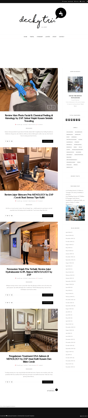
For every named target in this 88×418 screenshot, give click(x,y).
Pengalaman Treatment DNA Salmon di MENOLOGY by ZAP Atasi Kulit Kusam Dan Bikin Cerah (28, 359)
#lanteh (68, 149)
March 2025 (69, 250)
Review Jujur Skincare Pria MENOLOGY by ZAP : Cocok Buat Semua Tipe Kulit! (29, 196)
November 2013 (69, 360)
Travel (32, 36)
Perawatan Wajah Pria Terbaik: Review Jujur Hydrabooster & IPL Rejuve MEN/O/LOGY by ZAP (29, 272)
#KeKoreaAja (69, 144)
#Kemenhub (69, 147)
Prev (49, 107)
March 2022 (69, 293)
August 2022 (69, 284)
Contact (61, 36)
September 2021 (69, 305)
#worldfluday (70, 167)
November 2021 (69, 299)
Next (53, 107)
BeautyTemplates (13, 415)
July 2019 (68, 354)
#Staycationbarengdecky (72, 159)
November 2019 (69, 342)
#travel (79, 162)
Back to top (84, 416)
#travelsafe (69, 164)
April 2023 (68, 269)
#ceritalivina (78, 134)
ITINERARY (40, 36)
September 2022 (70, 281)
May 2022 (68, 290)
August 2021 (69, 308)
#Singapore (69, 157)
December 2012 (69, 367)
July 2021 (68, 312)
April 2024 (68, 266)
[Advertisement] (44, 53)
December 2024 (69, 256)
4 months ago (19, 124)
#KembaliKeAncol (78, 144)
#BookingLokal (70, 134)
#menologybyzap (70, 152)
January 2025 (69, 253)
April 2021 (68, 321)
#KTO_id (80, 147)
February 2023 (69, 275)
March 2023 (69, 272)
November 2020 (70, 327)
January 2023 (69, 278)
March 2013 (68, 363)
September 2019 (69, 348)
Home (25, 36)
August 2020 (69, 330)
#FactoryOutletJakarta (71, 139)
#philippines (78, 152)
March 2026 (69, 235)
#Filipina (80, 139)
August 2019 (69, 351)
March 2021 (68, 324)
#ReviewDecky (70, 154)
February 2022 (69, 296)
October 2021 (69, 302)
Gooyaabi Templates (29, 415)
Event (54, 36)
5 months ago (19, 201)
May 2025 (68, 247)
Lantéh (47, 36)
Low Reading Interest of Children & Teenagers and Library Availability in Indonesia (74, 192)
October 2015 (69, 357)
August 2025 (69, 244)
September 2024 (70, 260)
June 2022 (68, 287)
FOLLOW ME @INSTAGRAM (7, 406)
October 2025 (69, 241)
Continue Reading (47, 141)
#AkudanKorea (70, 131)
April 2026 (68, 232)
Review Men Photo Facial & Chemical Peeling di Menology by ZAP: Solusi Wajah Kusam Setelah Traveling (29, 118)
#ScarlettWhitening (79, 154)
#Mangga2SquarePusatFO (77, 149)
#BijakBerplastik (78, 131)
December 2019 (69, 339)
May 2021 (68, 318)
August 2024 (69, 263)
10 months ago (20, 365)
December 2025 (69, 238)
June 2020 (68, 336)
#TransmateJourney (71, 162)
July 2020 (68, 333)
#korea (75, 147)
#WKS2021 (76, 164)
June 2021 (68, 315)
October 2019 (69, 345)
